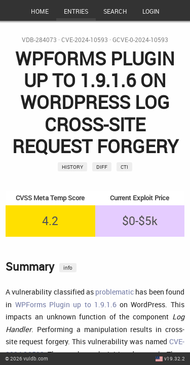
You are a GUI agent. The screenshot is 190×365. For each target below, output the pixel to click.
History (72, 166)
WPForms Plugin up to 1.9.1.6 (66, 304)
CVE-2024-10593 (84, 39)
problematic (114, 292)
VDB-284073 (39, 39)
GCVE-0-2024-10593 (140, 39)
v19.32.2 (174, 358)
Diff (101, 166)
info (67, 267)
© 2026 (26, 358)
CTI (124, 166)
